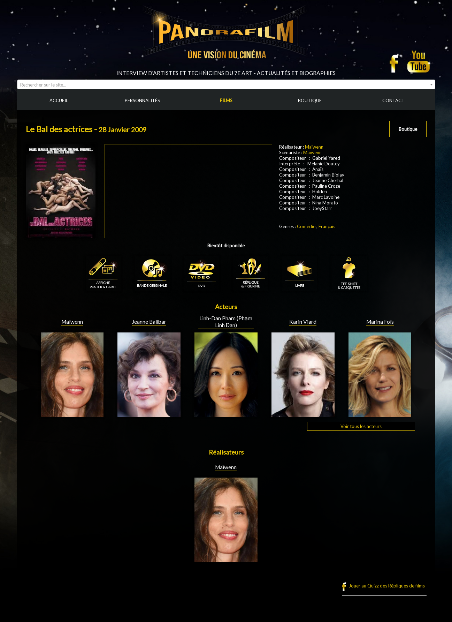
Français (327, 226)
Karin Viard (302, 322)
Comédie (306, 226)
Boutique (408, 129)
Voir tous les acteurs (361, 426)
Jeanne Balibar (149, 322)
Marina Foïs (380, 322)
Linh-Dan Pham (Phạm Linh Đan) (225, 321)
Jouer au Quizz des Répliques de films (387, 586)
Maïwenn (314, 147)
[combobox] (226, 84)
